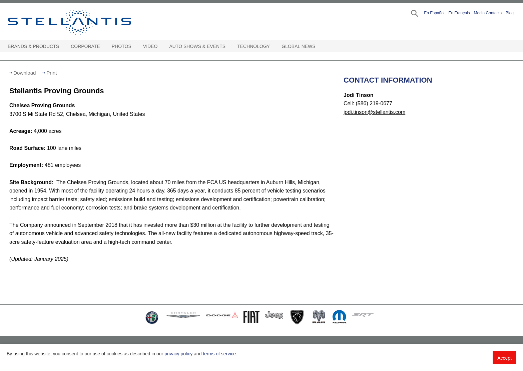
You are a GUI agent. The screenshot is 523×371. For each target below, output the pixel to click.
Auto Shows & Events (197, 46)
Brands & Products (33, 46)
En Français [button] (459, 13)
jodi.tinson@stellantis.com (374, 112)
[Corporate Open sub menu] (103, 46)
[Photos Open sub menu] (134, 46)
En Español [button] (434, 13)
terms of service (219, 353)
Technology (253, 46)
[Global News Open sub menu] (319, 46)
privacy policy (178, 353)
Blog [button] (510, 13)
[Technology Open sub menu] (273, 46)
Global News (298, 46)
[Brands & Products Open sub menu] (62, 46)
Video (150, 46)
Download (24, 73)
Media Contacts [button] (488, 13)
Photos (121, 46)
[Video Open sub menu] (160, 46)
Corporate (85, 46)
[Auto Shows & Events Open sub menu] (228, 46)
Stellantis (84, 22)
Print (51, 73)
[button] (414, 13)
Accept (504, 358)
